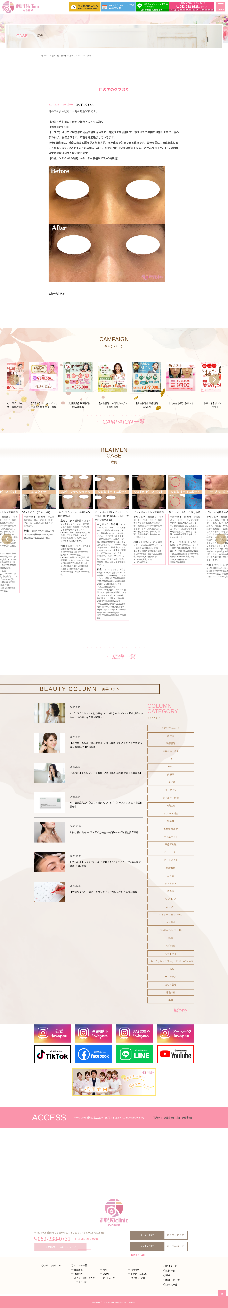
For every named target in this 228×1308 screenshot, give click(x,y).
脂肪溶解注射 (171, 829)
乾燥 (170, 938)
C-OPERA (170, 899)
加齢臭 (170, 821)
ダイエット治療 (171, 798)
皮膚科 (106, 1273)
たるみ (170, 969)
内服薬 (170, 774)
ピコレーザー (171, 852)
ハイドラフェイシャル (170, 914)
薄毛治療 (170, 992)
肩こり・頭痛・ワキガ (84, 1277)
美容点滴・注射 (171, 751)
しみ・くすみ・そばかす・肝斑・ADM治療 (170, 961)
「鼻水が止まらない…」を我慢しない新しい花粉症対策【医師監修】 (106, 773)
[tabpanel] (114, 381)
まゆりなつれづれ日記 (170, 930)
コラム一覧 (171, 1284)
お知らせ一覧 (173, 1280)
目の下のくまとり (85, 104)
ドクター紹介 (173, 1266)
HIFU (170, 766)
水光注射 (170, 805)
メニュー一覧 (80, 1265)
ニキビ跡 (170, 782)
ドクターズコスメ (170, 727)
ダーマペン (171, 790)
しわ (170, 759)
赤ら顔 (170, 891)
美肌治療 (78, 1273)
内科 (105, 1269)
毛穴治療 (170, 945)
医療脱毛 (170, 743)
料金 (168, 1275)
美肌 (170, 1000)
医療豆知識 (171, 844)
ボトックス (171, 977)
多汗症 (170, 735)
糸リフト (170, 907)
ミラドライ (171, 953)
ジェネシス (171, 883)
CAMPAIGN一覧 (124, 421)
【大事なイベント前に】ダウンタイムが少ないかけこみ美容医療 (103, 892)
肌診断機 (170, 868)
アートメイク (171, 860)
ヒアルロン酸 (171, 813)
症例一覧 (123, 656)
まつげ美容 (171, 984)
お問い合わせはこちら (60, 1247)
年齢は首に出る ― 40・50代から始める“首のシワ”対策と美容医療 (104, 832)
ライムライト (171, 837)
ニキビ (170, 875)
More (180, 1010)
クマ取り (170, 922)
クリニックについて (54, 1265)
